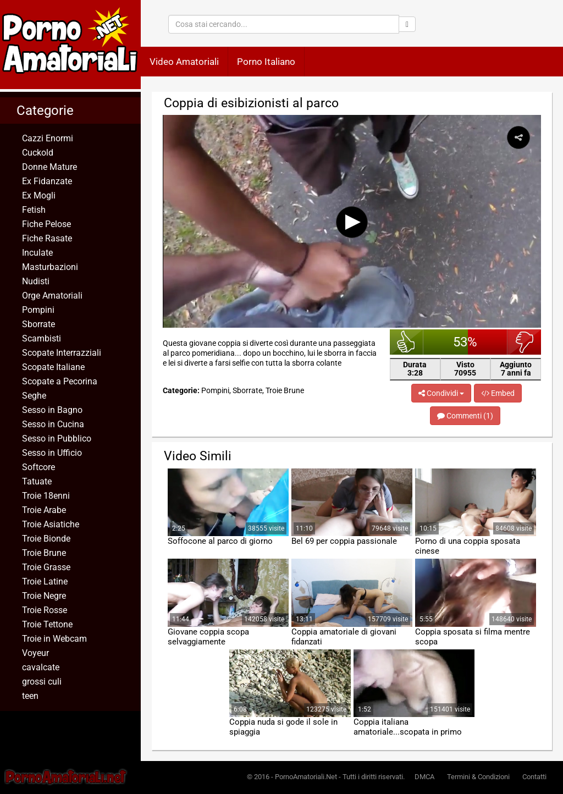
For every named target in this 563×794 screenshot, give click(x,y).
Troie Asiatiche (50, 524)
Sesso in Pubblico (56, 438)
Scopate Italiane (53, 367)
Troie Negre (44, 596)
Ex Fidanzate (47, 181)
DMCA (424, 777)
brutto (524, 342)
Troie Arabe (44, 510)
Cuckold (37, 152)
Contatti (534, 777)
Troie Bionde (46, 538)
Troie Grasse (46, 567)
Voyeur (35, 653)
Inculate (37, 252)
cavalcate (40, 667)
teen (30, 696)
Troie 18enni (46, 495)
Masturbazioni (50, 267)
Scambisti (41, 338)
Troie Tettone (47, 624)
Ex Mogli (39, 195)
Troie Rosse (44, 610)
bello (406, 342)
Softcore (38, 467)
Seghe (34, 395)
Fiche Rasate (47, 238)
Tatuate (37, 481)
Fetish (34, 210)
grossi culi (42, 681)
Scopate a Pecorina (59, 381)
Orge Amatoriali (52, 295)
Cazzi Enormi (47, 138)
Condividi (441, 393)
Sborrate (38, 324)
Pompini (38, 310)
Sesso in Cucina (53, 424)
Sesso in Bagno (52, 410)
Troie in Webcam (54, 638)
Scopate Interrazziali (61, 353)
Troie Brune (44, 553)
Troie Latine (45, 581)
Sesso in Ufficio (52, 453)
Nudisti (35, 281)
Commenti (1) (465, 415)
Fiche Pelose (46, 224)
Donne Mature (49, 167)
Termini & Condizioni (478, 777)
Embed (498, 393)
